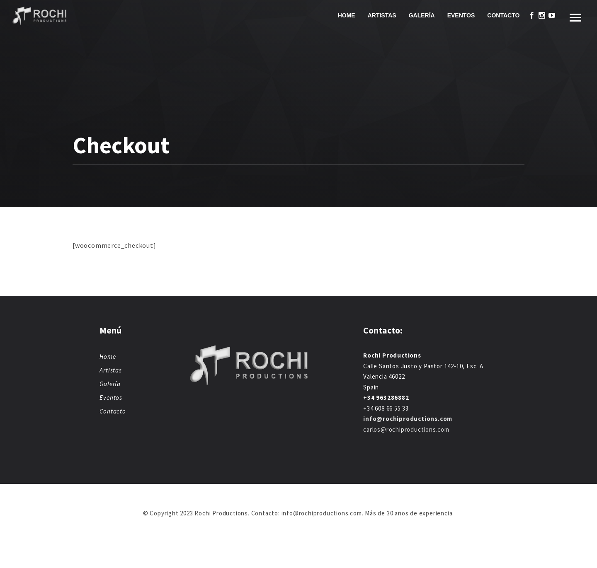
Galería (422, 15)
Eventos (461, 15)
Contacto (503, 15)
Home (346, 15)
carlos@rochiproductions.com (406, 429)
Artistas (382, 15)
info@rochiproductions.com (407, 419)
